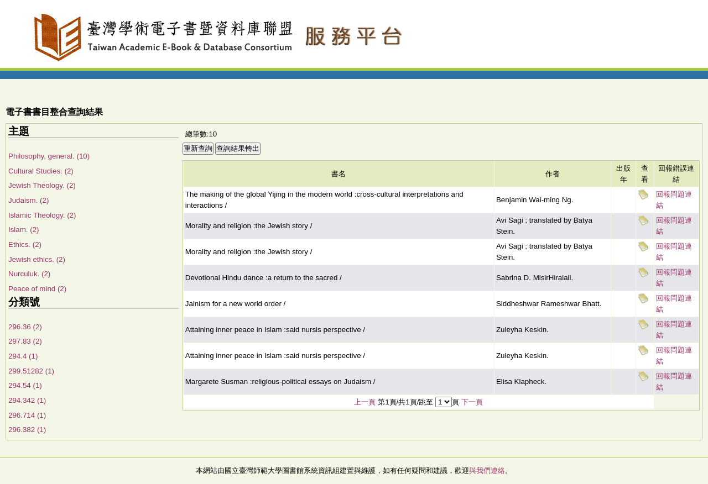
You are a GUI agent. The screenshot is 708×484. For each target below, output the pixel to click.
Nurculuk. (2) (29, 274)
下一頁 (472, 402)
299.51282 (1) (31, 371)
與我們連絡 (487, 470)
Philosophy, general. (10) (49, 156)
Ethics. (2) (24, 244)
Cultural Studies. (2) (41, 171)
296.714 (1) (27, 415)
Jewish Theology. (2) (42, 185)
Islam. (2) (23, 229)
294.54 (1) (25, 385)
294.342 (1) (27, 400)
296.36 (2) (25, 327)
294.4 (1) (23, 356)
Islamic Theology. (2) (42, 215)
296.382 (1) (27, 429)
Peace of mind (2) (37, 289)
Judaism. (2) (28, 200)
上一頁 (365, 402)
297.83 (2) (25, 341)
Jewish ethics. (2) (36, 259)
